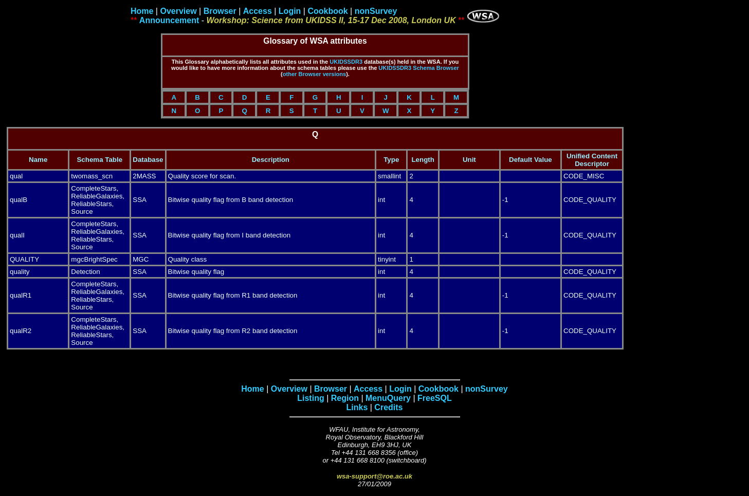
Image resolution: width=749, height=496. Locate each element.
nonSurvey (376, 11)
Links (357, 407)
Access (257, 11)
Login (290, 11)
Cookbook (327, 11)
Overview (178, 11)
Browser (220, 11)
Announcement (169, 20)
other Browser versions (314, 74)
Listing (310, 398)
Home (142, 11)
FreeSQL (434, 398)
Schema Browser (436, 68)
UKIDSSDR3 (346, 62)
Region (345, 398)
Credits (388, 407)
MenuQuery (388, 398)
